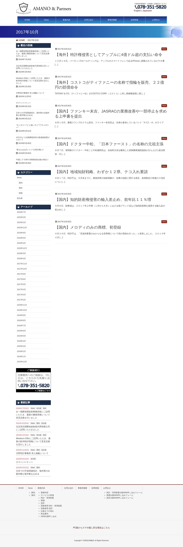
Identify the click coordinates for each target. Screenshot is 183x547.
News (19, 178)
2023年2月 (21, 222)
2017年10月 (22, 269)
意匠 (43, 503)
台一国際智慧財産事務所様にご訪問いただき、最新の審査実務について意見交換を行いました (32, 53)
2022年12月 (22, 227)
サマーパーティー (23, 103)
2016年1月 (21, 356)
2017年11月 (22, 264)
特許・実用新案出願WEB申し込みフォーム (124, 492)
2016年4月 (21, 341)
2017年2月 (21, 300)
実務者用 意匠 (47, 508)
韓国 (21, 193)
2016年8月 (21, 320)
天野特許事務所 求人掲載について (30, 93)
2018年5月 (21, 253)
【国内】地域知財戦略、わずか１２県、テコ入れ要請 (101, 172)
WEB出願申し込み (48, 516)
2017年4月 (21, 289)
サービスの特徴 (47, 495)
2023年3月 (21, 217)
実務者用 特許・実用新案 (51, 506)
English (137, 11)
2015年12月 (22, 362)
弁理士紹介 (68, 488)
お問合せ (107, 488)
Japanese (147, 11)
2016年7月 (21, 325)
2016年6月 (21, 331)
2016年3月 (21, 346)
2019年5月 (21, 238)
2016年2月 (21, 351)
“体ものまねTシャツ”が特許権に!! (30, 150)
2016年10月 (22, 310)
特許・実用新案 (47, 498)
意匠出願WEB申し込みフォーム (120, 498)
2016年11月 (22, 305)
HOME (21, 488)
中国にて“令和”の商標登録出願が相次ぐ (32, 160)
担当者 (20, 198)
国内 (21, 183)
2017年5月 (21, 284)
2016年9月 (21, 315)
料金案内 (44, 514)
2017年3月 (21, 295)
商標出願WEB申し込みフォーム (120, 495)
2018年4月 (21, 258)
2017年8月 (21, 279)
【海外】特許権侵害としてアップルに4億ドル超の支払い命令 (108, 54)
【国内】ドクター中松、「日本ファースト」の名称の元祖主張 (109, 144)
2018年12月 (22, 248)
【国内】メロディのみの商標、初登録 (88, 227)
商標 (43, 500)
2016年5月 (21, 336)
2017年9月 (21, 274)
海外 (21, 188)
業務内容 (41, 488)
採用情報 (95, 488)
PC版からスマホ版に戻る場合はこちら (91, 528)
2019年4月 (21, 243)
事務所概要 (82, 488)
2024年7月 (21, 212)
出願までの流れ (47, 511)
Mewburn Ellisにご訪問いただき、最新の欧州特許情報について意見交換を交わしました (33, 80)
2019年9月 (21, 233)
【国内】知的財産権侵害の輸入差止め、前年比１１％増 (103, 199)
